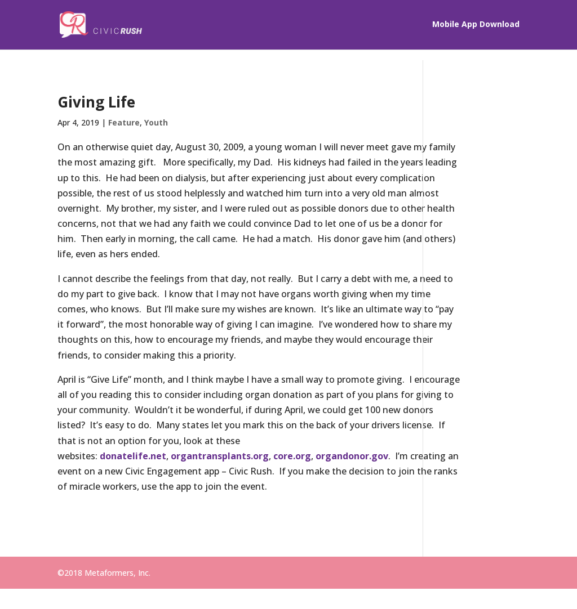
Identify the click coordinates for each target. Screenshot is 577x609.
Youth (156, 122)
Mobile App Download (476, 25)
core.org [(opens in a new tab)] (292, 501)
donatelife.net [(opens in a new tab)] (133, 501)
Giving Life (96, 102)
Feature (124, 122)
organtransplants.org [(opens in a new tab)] (220, 501)
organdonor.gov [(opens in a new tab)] (352, 501)
